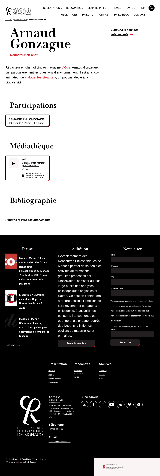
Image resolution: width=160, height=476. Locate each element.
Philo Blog (121, 14)
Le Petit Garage (29, 462)
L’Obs (65, 67)
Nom (113, 255)
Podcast (104, 14)
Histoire (51, 371)
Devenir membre (76, 343)
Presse (10, 345)
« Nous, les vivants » (40, 77)
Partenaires (53, 382)
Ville (113, 277)
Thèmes (116, 8)
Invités (130, 8)
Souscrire (125, 342)
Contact (139, 14)
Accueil (8, 19)
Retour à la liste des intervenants (125, 32)
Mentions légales (12, 459)
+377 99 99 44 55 (56, 429)
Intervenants (20, 19)
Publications (69, 14)
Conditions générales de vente (34, 459)
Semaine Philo (97, 8)
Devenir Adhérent (55, 378)
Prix (142, 8)
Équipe (51, 375)
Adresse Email (117, 288)
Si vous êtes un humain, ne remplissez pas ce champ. (129, 328)
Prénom (114, 266)
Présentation (51, 8)
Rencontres (74, 8)
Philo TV (87, 14)
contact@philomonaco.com (60, 442)
